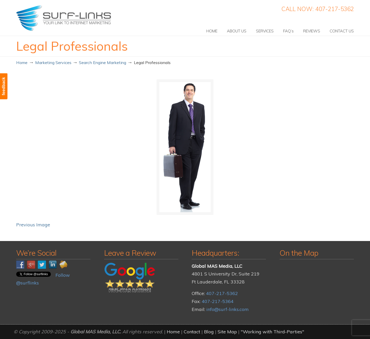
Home (21, 62)
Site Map (227, 332)
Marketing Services (53, 62)
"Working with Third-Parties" (272, 332)
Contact (192, 332)
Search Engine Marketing (102, 62)
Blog (209, 332)
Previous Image (33, 225)
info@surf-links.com (227, 309)
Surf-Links (64, 18)
